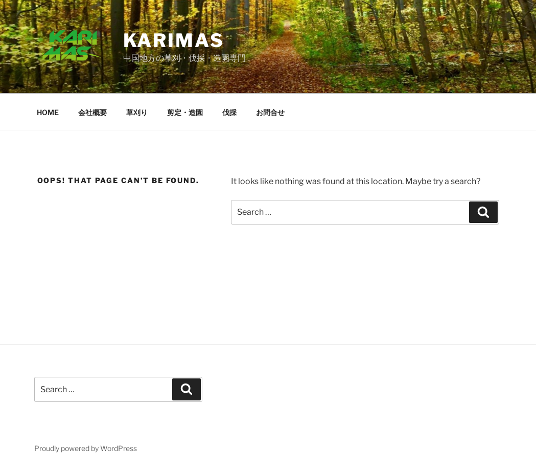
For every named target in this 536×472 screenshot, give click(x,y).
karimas (173, 40)
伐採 (229, 112)
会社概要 (92, 112)
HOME (48, 112)
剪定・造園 (185, 112)
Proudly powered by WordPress (85, 448)
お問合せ (270, 112)
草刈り (137, 112)
